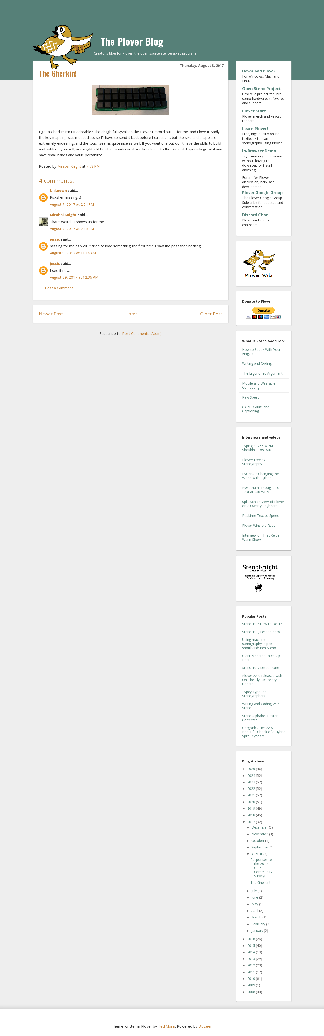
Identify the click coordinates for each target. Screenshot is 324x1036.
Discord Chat (255, 215)
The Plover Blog (132, 41)
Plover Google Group (262, 192)
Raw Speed (251, 397)
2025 (251, 768)
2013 (251, 958)
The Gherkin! (260, 882)
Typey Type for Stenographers (254, 694)
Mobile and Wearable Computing (258, 385)
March (256, 917)
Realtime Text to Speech (261, 515)
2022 (251, 788)
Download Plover (258, 71)
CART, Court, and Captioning (255, 409)
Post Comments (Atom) (142, 333)
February (258, 924)
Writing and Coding (257, 363)
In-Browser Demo (259, 151)
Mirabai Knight (63, 214)
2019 (251, 808)
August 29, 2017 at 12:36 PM (74, 277)
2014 (251, 952)
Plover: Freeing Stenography (253, 461)
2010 (251, 978)
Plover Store (254, 111)
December (260, 827)
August (257, 854)
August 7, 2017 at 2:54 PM (72, 204)
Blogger (205, 1026)
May (255, 904)
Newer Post (51, 314)
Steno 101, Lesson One (260, 667)
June (255, 897)
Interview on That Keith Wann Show (260, 537)
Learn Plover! (255, 128)
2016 (251, 938)
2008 (251, 991)
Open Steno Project (261, 88)
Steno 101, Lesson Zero (261, 631)
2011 (251, 972)
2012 (251, 965)
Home (131, 314)
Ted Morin (166, 1026)
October (258, 840)
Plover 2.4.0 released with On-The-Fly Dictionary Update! (262, 679)
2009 (251, 985)
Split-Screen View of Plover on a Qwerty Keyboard (263, 503)
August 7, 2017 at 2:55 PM (72, 228)
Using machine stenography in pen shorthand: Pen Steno (259, 643)
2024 (251, 775)
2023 (251, 782)
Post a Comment (59, 287)
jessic (55, 239)
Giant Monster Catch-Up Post (261, 657)
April (255, 910)
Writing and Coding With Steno (261, 705)
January (257, 930)
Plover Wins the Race (258, 525)
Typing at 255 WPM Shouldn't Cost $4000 (259, 447)
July (254, 890)
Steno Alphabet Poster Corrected (260, 718)
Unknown (58, 190)
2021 (251, 795)
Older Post (211, 314)
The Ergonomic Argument (262, 373)
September (260, 847)
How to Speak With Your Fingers (261, 351)
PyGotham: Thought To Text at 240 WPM (260, 489)
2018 (251, 815)
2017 (251, 821)
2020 (251, 802)
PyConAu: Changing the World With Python (260, 475)
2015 (251, 945)
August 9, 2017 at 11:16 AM (73, 253)
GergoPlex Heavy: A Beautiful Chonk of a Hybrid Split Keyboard (263, 731)
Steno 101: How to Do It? (262, 623)
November (260, 834)
